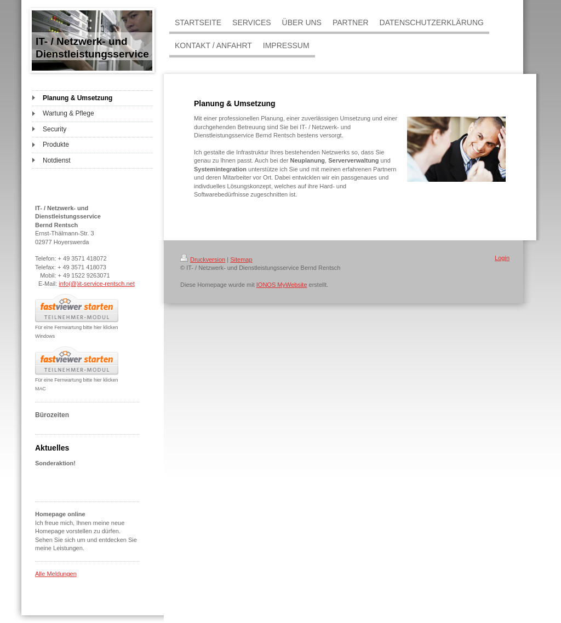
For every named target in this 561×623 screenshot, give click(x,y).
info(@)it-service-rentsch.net (96, 283)
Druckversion (202, 259)
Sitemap (241, 259)
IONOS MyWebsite (281, 284)
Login (502, 258)
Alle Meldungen (56, 573)
